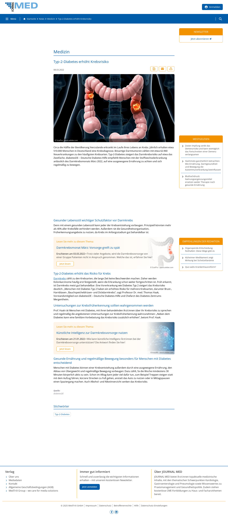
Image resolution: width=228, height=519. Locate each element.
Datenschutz (105, 505)
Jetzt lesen (65, 263)
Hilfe (136, 505)
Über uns (14, 476)
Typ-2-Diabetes (62, 414)
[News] (41, 18)
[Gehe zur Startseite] (29, 18)
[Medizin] (51, 18)
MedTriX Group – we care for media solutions (33, 490)
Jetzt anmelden (89, 486)
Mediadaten (15, 480)
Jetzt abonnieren (200, 38)
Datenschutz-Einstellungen (154, 505)
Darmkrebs (60, 278)
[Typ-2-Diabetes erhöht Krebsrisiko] (74, 18)
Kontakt (13, 483)
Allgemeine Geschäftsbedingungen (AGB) (31, 487)
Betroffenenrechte (123, 505)
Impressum (91, 505)
